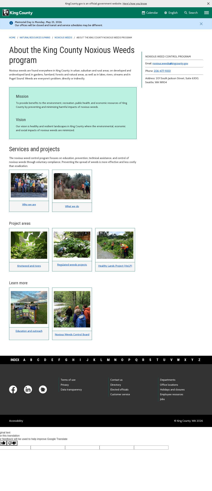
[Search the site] (191, 12)
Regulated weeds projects (72, 264)
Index (15, 360)
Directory (115, 384)
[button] (208, 3)
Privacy (65, 384)
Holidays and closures (172, 389)
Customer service (120, 394)
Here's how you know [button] (135, 3)
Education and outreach (29, 331)
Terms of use (68, 379)
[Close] (200, 24)
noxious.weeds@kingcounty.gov (170, 79)
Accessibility (16, 420)
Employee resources (171, 394)
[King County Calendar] (150, 12)
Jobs (162, 399)
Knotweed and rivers (29, 265)
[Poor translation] (12, 443)
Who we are (29, 204)
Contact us (116, 379)
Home (12, 37)
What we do (72, 206)
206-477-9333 (162, 86)
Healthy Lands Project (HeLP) (115, 265)
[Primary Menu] (206, 12)
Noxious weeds (63, 37)
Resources (151, 58)
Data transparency (71, 389)
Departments (167, 379)
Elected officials (119, 389)
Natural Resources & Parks (35, 37)
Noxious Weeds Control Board (72, 334)
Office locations (169, 384)
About (148, 47)
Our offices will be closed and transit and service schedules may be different (58, 25)
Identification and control (159, 52)
